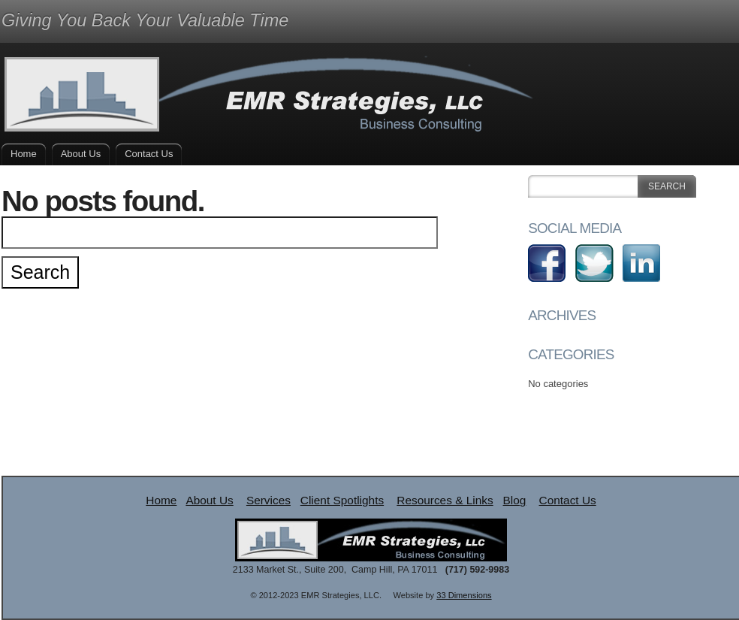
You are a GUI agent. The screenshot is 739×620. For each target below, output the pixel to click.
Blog (514, 500)
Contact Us (149, 153)
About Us (81, 153)
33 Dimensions (463, 595)
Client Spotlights (342, 500)
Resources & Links (445, 500)
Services (268, 500)
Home (24, 153)
